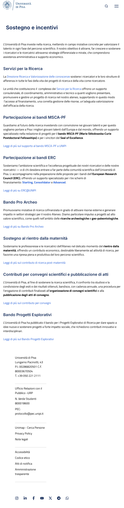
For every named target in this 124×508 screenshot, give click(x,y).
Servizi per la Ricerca (69, 89)
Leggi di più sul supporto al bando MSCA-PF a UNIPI (34, 146)
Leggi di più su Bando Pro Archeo (23, 226)
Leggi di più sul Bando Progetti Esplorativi (28, 339)
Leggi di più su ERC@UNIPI (19, 190)
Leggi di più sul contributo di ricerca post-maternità (34, 262)
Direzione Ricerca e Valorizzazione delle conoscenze (38, 76)
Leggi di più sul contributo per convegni (27, 303)
